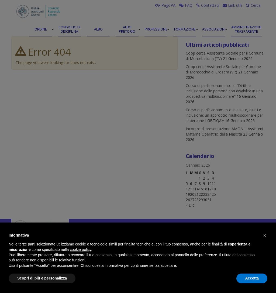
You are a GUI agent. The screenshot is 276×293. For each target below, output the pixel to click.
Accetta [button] (252, 278)
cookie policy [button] (80, 249)
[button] (264, 235)
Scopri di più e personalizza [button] (42, 278)
